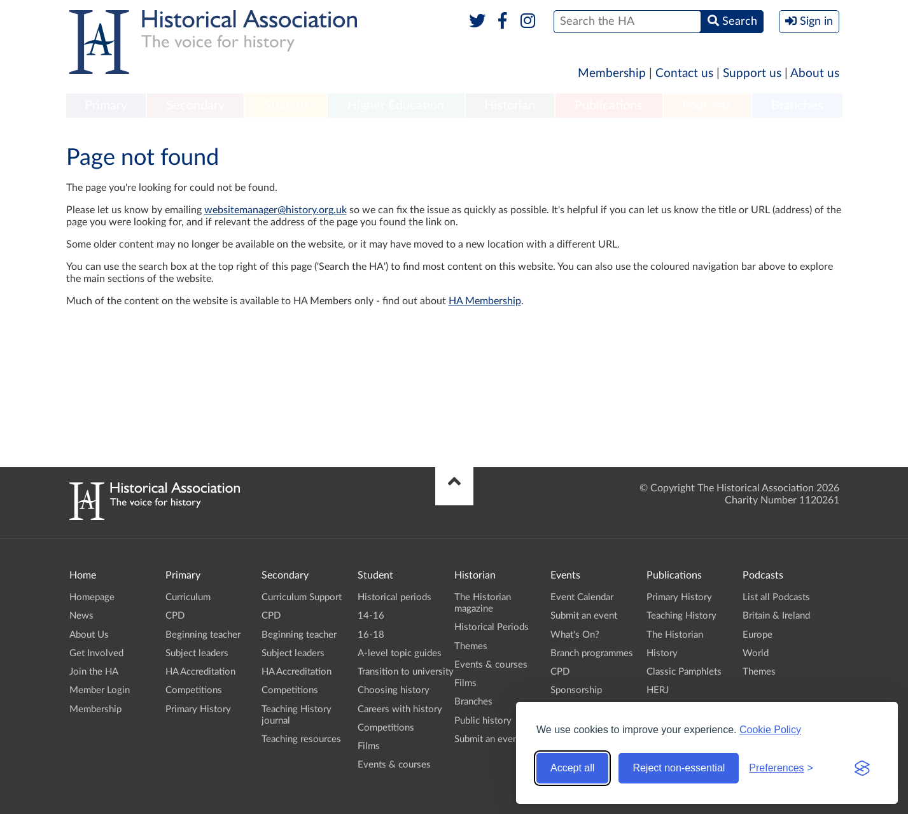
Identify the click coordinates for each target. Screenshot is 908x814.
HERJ (657, 690)
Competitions (193, 690)
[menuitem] (106, 106)
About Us (89, 635)
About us (814, 73)
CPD (175, 616)
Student (286, 105)
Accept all (572, 767)
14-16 (371, 616)
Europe (757, 635)
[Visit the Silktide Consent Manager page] (862, 768)
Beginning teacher (203, 635)
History (662, 653)
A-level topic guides (400, 653)
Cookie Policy (770, 729)
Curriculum (188, 597)
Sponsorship (576, 690)
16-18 (371, 635)
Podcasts (707, 105)
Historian (509, 105)
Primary (106, 105)
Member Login (99, 690)
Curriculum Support (302, 597)
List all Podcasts (776, 597)
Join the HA (93, 672)
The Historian (674, 635)
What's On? (574, 635)
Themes (470, 646)
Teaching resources (301, 739)
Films (369, 746)
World (756, 653)
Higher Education (395, 105)
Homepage (92, 597)
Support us (752, 73)
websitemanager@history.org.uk (275, 210)
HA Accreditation (200, 672)
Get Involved (96, 653)
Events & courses (394, 764)
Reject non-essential (678, 767)
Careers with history (400, 709)
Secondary (195, 105)
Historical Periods (491, 627)
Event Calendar (581, 597)
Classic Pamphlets (684, 672)
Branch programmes (591, 653)
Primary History (198, 709)
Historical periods (394, 597)
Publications (609, 105)
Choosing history (394, 690)
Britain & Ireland (776, 616)
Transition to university (406, 672)
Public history (483, 721)
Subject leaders (196, 653)
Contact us (684, 73)
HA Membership (485, 301)
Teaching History (681, 616)
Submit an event (487, 739)
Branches (797, 105)
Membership (612, 73)
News (81, 616)
